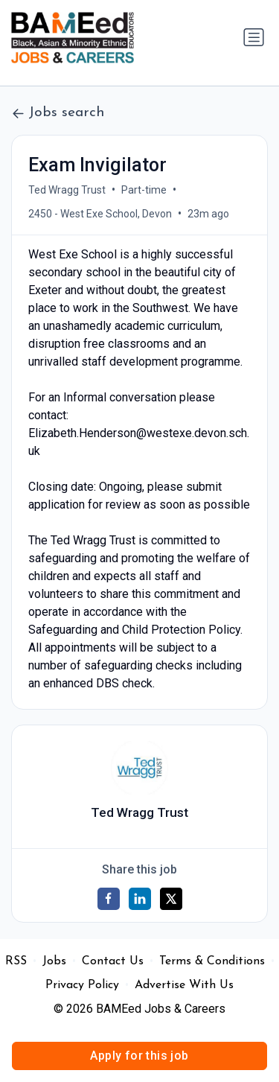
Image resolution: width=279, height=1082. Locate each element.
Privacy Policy (82, 985)
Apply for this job (139, 1055)
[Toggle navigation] (254, 37)
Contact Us (113, 961)
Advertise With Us (184, 985)
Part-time (144, 190)
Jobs (54, 961)
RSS (16, 961)
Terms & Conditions (212, 961)
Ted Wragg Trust (67, 190)
